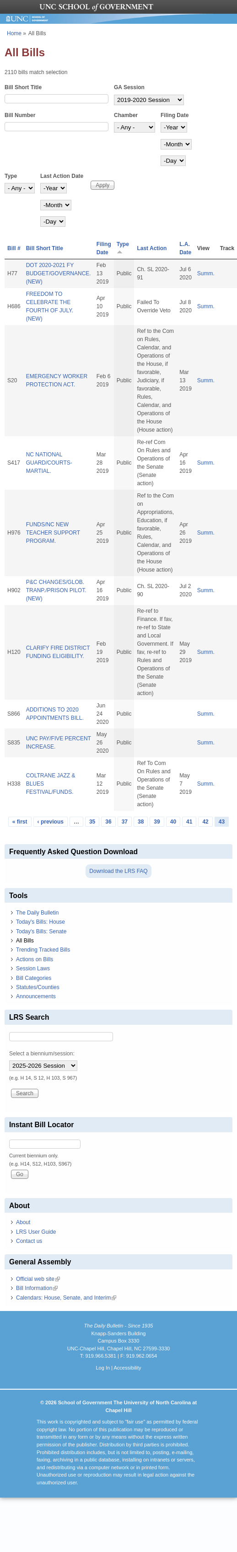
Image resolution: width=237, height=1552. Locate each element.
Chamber (126, 115)
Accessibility (127, 1367)
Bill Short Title (23, 87)
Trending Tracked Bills (43, 950)
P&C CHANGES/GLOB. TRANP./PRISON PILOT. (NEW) (56, 590)
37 (125, 822)
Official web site (38, 1279)
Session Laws (33, 968)
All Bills (25, 940)
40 (173, 822)
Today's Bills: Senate (41, 931)
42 (205, 822)
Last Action (152, 248)
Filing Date (175, 115)
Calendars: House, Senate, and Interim (66, 1298)
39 (157, 822)
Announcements (36, 996)
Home (14, 33)
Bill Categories (33, 978)
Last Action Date (61, 176)
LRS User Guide (36, 1232)
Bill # (14, 248)
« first (19, 822)
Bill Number (20, 115)
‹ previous (51, 822)
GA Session (129, 87)
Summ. (206, 273)
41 (189, 822)
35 (92, 822)
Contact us (29, 1241)
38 (141, 822)
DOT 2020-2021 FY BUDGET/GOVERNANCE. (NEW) (58, 273)
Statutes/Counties (37, 987)
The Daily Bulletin (37, 913)
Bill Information (37, 1288)
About (23, 1222)
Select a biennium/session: (42, 1053)
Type (11, 176)
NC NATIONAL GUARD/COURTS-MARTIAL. (49, 462)
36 (108, 822)
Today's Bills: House (40, 922)
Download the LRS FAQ (118, 871)
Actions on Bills (34, 959)
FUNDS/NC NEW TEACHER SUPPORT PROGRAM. (53, 532)
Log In (103, 1367)
